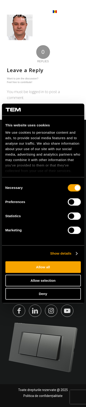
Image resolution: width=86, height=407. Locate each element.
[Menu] (75, 13)
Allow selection (43, 280)
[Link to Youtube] (67, 311)
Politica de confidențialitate (43, 396)
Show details (61, 253)
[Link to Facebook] (19, 311)
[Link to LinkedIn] (35, 311)
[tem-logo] (27, 14)
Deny (43, 294)
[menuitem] (75, 14)
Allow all (43, 267)
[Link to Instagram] (51, 311)
